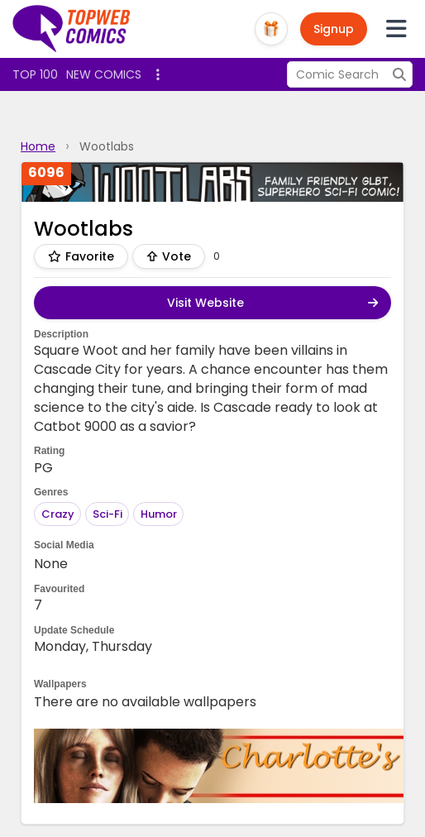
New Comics (103, 74)
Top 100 (35, 74)
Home (38, 146)
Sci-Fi (107, 514)
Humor (159, 514)
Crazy (57, 514)
